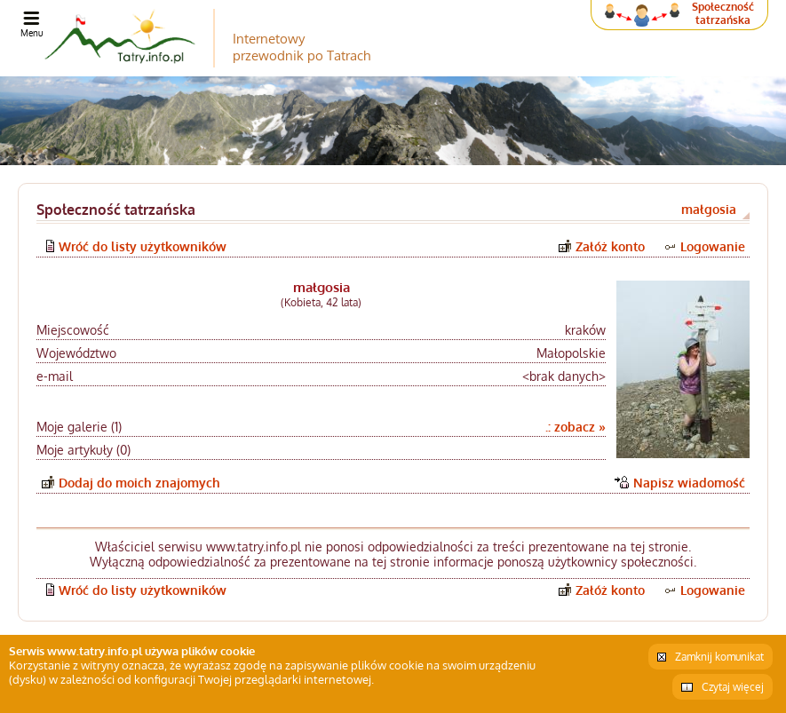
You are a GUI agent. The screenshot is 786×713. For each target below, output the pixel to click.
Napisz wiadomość (689, 482)
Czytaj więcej (733, 686)
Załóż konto (610, 246)
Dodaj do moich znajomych (139, 482)
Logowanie (712, 246)
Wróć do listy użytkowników (142, 246)
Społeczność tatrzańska (723, 13)
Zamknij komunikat (719, 656)
